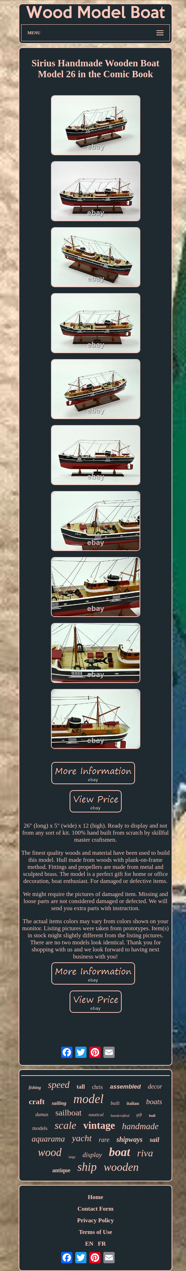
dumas (42, 1114)
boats (154, 1101)
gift (139, 1114)
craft (37, 1101)
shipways (129, 1139)
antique (61, 1170)
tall (81, 1086)
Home (95, 1197)
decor (155, 1086)
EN (89, 1243)
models (39, 1128)
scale (65, 1125)
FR (102, 1243)
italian (133, 1103)
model (88, 1099)
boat (119, 1151)
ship (87, 1167)
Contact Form (95, 1208)
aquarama (48, 1138)
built (115, 1103)
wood (50, 1152)
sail (154, 1139)
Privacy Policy (95, 1220)
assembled (125, 1086)
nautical (96, 1114)
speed (58, 1084)
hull (152, 1115)
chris (97, 1087)
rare (104, 1139)
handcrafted (120, 1115)
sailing (59, 1103)
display (92, 1154)
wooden (121, 1167)
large (72, 1157)
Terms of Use (95, 1232)
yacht (81, 1138)
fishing (35, 1087)
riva (145, 1153)
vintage (99, 1125)
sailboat (68, 1112)
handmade (140, 1126)
